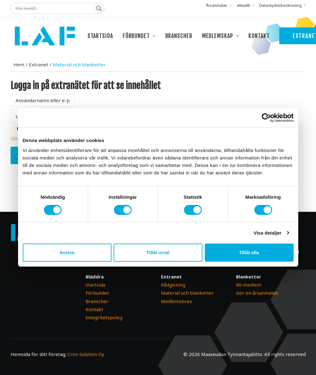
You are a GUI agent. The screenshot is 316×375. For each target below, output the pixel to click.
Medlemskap (225, 38)
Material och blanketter (187, 293)
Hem (18, 77)
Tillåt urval (158, 252)
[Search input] (54, 8)
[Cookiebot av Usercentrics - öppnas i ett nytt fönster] (266, 117)
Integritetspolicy (104, 318)
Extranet (38, 77)
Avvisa (66, 252)
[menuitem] (219, 5)
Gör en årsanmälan (257, 293)
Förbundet (143, 38)
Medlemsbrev (176, 301)
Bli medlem (248, 285)
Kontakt (263, 38)
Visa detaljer (267, 232)
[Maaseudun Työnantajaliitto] (47, 38)
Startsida (105, 38)
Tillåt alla (249, 252)
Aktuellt (245, 5)
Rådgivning (173, 285)
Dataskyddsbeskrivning (282, 5)
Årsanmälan (218, 5)
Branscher (183, 38)
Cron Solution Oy (86, 354)
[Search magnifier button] (99, 8)
